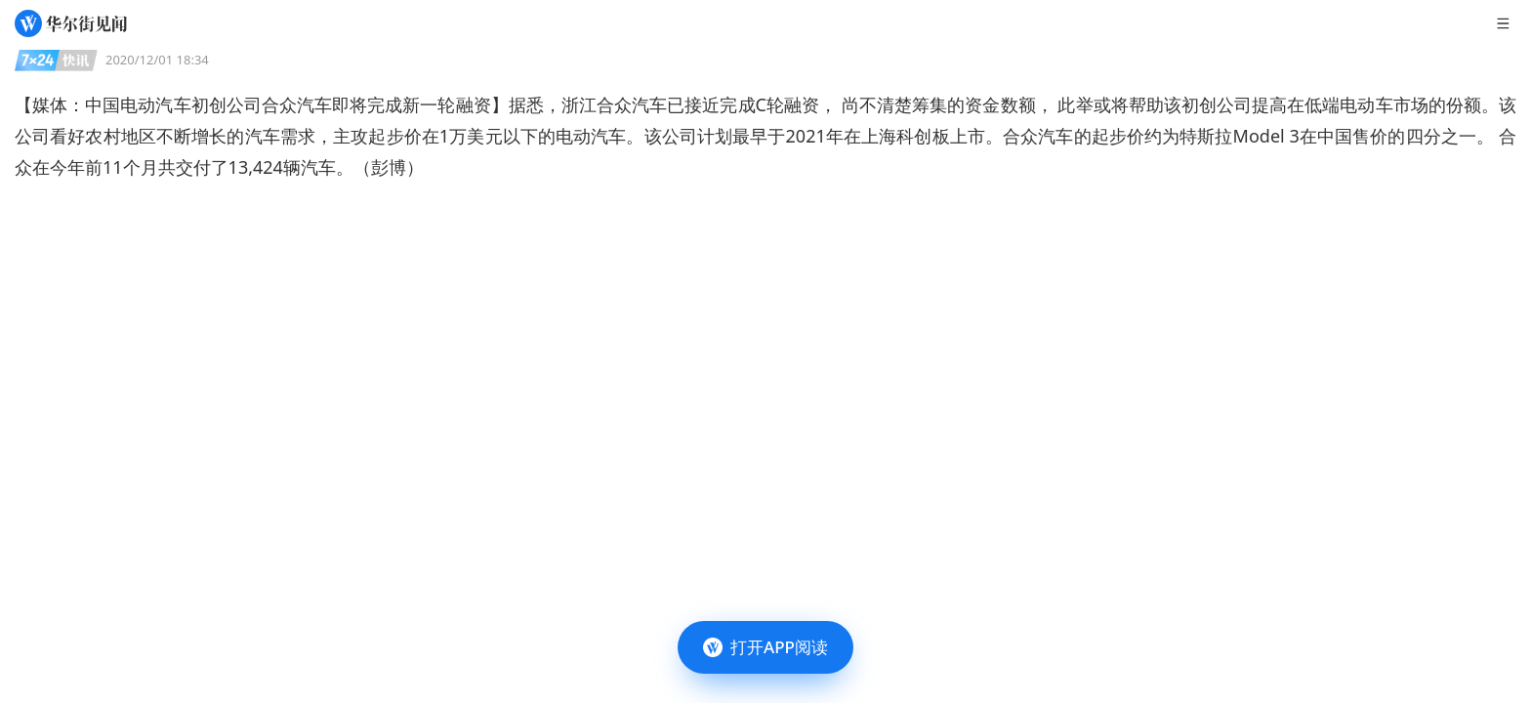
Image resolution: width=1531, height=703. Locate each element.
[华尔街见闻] (71, 23)
